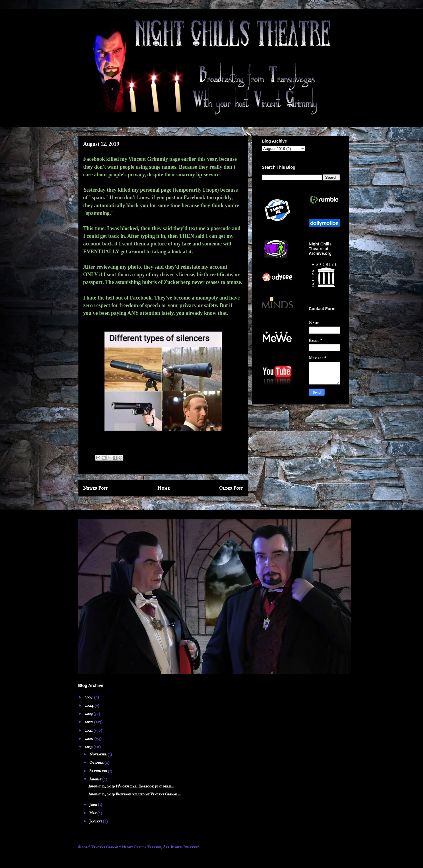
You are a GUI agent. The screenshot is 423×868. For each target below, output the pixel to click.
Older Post (231, 488)
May (93, 813)
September (98, 771)
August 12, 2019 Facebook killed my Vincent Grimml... (134, 794)
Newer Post (95, 488)
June (93, 804)
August (95, 779)
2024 (89, 705)
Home (163, 488)
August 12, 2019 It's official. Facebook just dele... (131, 786)
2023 (89, 713)
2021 (89, 730)
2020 (89, 738)
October (96, 762)
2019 (89, 747)
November (98, 754)
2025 (89, 697)
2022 (89, 722)
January (96, 821)
